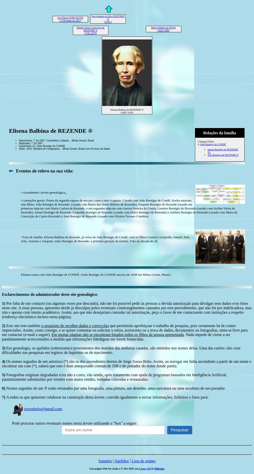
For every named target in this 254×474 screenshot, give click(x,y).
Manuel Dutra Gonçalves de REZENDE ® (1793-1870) (90, 30)
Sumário (105, 461)
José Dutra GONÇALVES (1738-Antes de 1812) (70, 19)
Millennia (159, 468)
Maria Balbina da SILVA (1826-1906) (163, 29)
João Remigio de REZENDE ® (223, 155)
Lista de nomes (143, 461)
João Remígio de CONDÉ (213, 144)
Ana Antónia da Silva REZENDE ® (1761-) (108, 19)
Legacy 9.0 (145, 468)
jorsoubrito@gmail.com (37, 409)
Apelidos (121, 461)
